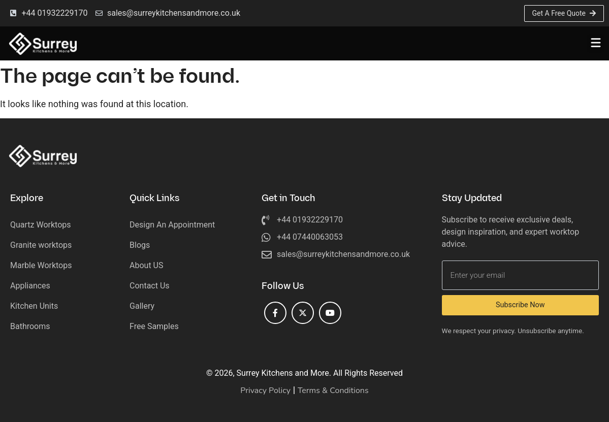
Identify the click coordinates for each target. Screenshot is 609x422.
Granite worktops (41, 245)
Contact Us (150, 285)
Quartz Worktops (40, 225)
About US (146, 265)
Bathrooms (30, 326)
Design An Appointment (172, 225)
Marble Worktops (41, 265)
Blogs (140, 245)
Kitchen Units (34, 306)
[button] (595, 43)
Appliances (30, 285)
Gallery (142, 306)
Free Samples (154, 326)
